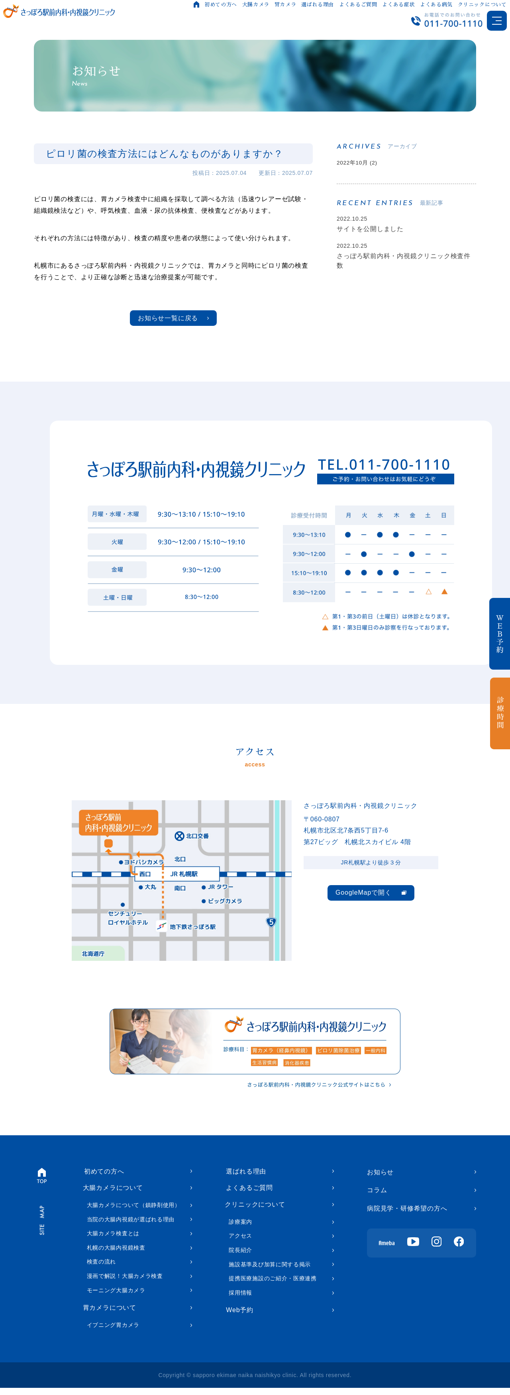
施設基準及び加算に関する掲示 (270, 1271)
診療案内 (240, 1229)
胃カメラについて (109, 1314)
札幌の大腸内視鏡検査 (116, 1253)
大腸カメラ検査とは (113, 1239)
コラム (377, 1192)
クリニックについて (481, 4)
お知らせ (380, 1175)
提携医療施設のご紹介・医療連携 (273, 1286)
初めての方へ (220, 4)
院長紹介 (240, 1257)
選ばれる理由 (317, 4)
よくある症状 (398, 4)
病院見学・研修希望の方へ (407, 1211)
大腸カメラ (255, 4)
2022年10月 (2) (360, 163)
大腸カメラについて (113, 1192)
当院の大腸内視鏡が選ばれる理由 (131, 1225)
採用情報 (240, 1300)
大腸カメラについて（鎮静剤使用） (133, 1211)
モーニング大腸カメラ (116, 1296)
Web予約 (238, 1318)
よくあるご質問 (357, 4)
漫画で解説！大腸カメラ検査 (125, 1282)
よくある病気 (435, 4)
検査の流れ (101, 1267)
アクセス (240, 1243)
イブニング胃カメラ (113, 1332)
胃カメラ (285, 4)
